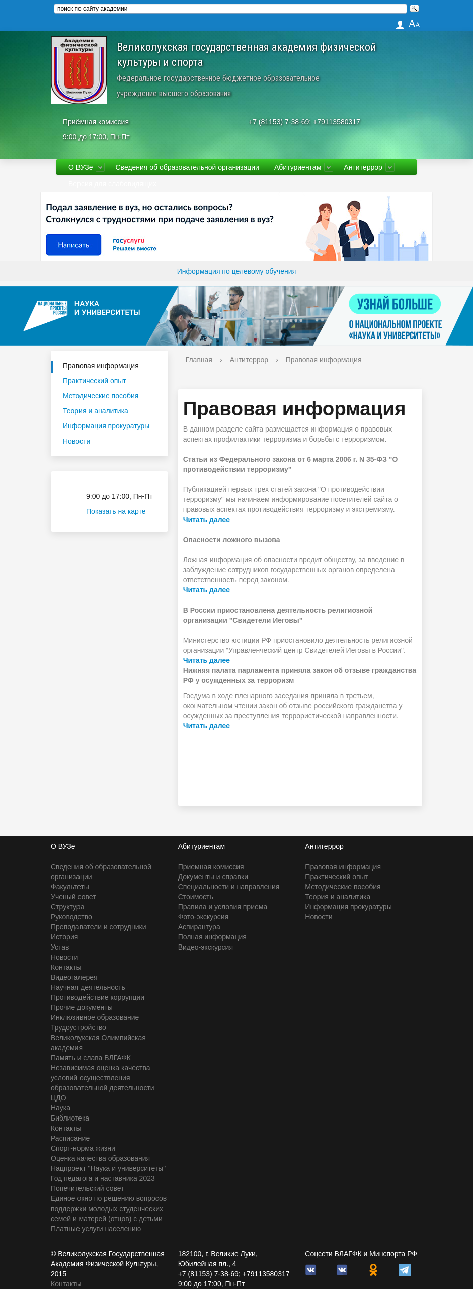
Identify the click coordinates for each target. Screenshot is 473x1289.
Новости (76, 441)
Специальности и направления (229, 887)
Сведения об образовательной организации (187, 167)
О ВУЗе (80, 167)
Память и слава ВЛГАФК (91, 1058)
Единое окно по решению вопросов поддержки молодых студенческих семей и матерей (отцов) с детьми (109, 1208)
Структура (67, 907)
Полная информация (212, 937)
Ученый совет (73, 897)
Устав (60, 947)
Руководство (71, 917)
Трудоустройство (78, 1027)
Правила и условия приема (223, 907)
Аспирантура (199, 927)
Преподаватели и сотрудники (98, 927)
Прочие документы (82, 1007)
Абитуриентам (297, 167)
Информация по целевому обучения (236, 271)
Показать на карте (122, 511)
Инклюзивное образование (95, 1017)
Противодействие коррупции (97, 997)
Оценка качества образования (100, 1158)
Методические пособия (100, 396)
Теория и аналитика (95, 411)
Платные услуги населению (96, 1229)
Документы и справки (213, 877)
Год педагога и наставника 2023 (103, 1178)
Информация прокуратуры (106, 426)
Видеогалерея (74, 977)
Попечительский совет (87, 1188)
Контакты (66, 967)
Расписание (70, 1138)
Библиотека (70, 1118)
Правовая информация (101, 366)
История (64, 937)
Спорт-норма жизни (83, 1148)
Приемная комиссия (211, 867)
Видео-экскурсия (205, 947)
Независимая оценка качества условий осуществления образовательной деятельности (102, 1078)
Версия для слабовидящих (112, 184)
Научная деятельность (88, 987)
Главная (199, 360)
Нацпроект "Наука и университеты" (108, 1168)
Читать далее (206, 519)
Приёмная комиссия (96, 122)
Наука (60, 1108)
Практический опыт (94, 381)
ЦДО (58, 1098)
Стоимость (195, 897)
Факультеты (70, 887)
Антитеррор (363, 167)
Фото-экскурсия (203, 917)
